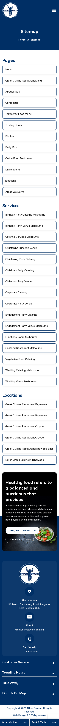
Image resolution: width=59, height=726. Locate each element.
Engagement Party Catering (21, 314)
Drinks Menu (12, 169)
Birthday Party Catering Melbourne (25, 214)
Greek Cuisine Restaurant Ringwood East (29, 448)
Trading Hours (13, 125)
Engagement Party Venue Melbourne (26, 325)
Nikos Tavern (34, 708)
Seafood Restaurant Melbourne (23, 348)
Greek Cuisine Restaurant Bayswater (26, 404)
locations (10, 180)
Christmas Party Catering (19, 270)
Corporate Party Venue (18, 303)
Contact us (11, 102)
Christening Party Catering (20, 259)
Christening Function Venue (21, 247)
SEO (31, 715)
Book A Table (39, 722)
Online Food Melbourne (18, 158)
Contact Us (17, 539)
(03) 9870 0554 (20, 530)
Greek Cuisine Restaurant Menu (23, 80)
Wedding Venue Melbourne (21, 381)
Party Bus (11, 147)
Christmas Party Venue (18, 281)
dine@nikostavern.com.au (29, 629)
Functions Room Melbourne (21, 337)
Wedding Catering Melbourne (22, 370)
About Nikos (12, 91)
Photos (9, 136)
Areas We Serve (14, 191)
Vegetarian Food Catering (20, 359)
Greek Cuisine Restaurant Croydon (25, 426)
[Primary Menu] (54, 10)
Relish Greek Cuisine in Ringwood (24, 459)
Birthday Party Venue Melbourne (24, 225)
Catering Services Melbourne (22, 236)
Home (8, 69)
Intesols (42, 715)
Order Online (9, 722)
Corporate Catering (16, 292)
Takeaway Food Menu (18, 113)
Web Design (19, 715)
